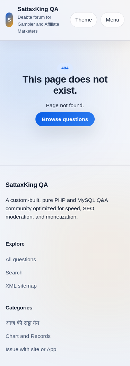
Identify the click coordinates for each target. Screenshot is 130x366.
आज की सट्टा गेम (22, 323)
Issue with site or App (31, 349)
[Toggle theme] (83, 19)
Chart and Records (28, 336)
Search (14, 272)
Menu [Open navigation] (112, 20)
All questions (21, 259)
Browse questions (65, 119)
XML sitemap (21, 286)
